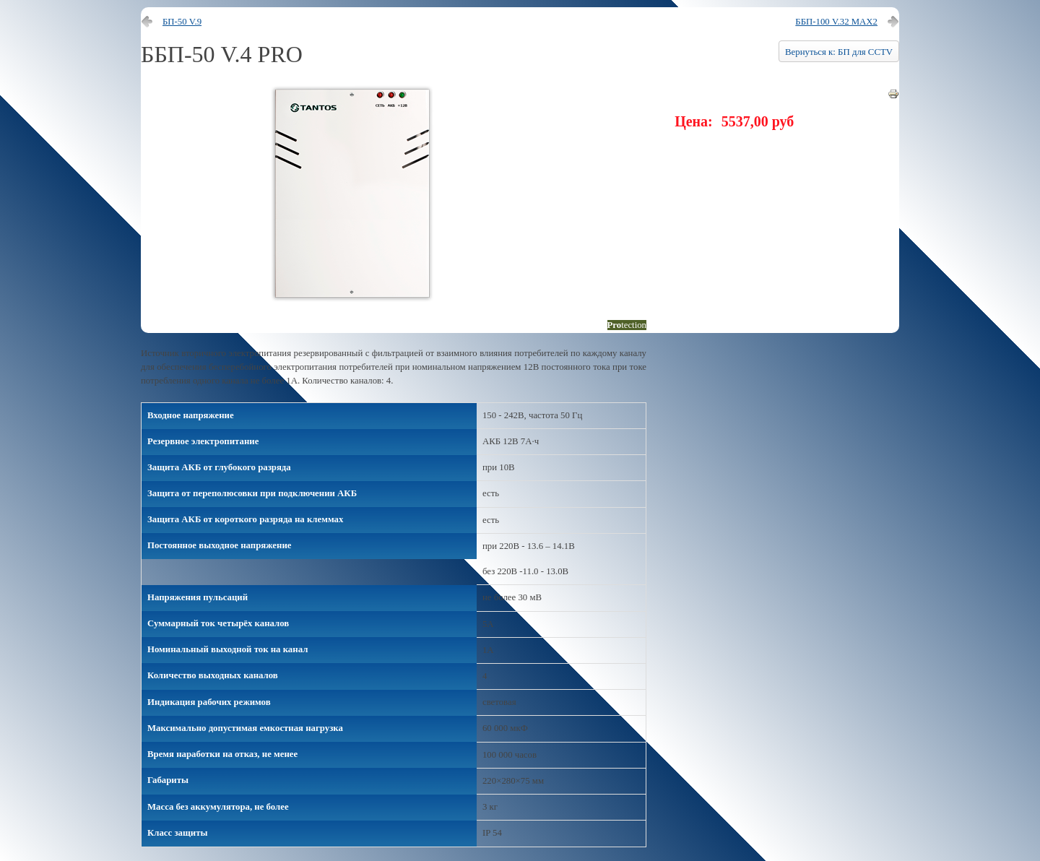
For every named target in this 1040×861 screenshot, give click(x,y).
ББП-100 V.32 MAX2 (836, 22)
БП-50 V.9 (182, 22)
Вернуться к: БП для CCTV (839, 52)
